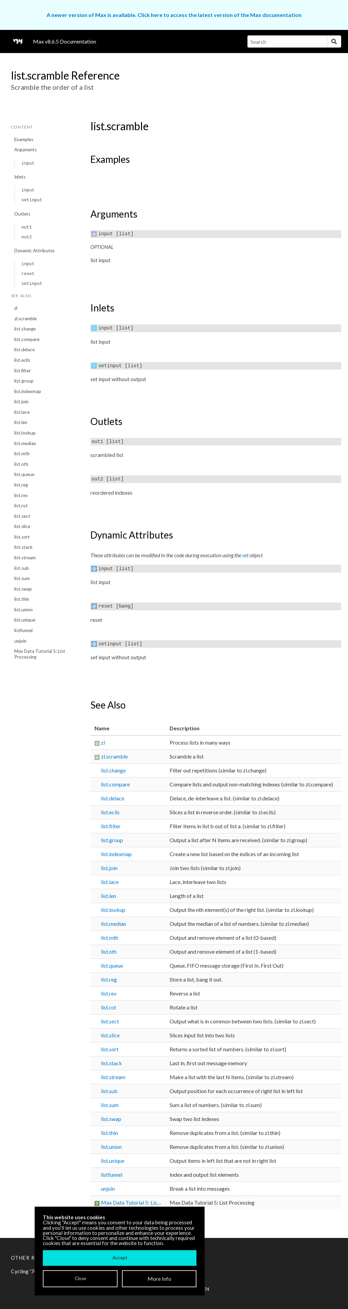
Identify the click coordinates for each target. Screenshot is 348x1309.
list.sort (22, 537)
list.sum (22, 578)
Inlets (19, 177)
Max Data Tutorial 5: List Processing (39, 654)
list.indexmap (27, 391)
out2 (26, 237)
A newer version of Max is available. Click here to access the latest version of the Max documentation (174, 15)
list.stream (25, 557)
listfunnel (23, 630)
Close (80, 1278)
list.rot (21, 505)
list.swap (23, 589)
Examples (23, 139)
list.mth (22, 453)
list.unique (24, 620)
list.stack (23, 547)
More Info (159, 1278)
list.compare (26, 339)
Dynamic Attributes (34, 250)
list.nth (21, 464)
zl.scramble (25, 318)
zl (15, 308)
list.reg (21, 485)
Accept (119, 1257)
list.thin (21, 599)
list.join (21, 401)
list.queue (24, 474)
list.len (20, 422)
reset (27, 273)
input (27, 163)
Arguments (25, 149)
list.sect (22, 516)
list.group (24, 381)
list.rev (21, 495)
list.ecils (22, 360)
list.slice (22, 526)
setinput (31, 200)
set (245, 555)
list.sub (21, 568)
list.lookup (25, 433)
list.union (23, 609)
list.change (25, 329)
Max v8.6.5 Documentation (64, 41)
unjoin (20, 641)
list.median (25, 443)
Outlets (22, 214)
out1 (26, 227)
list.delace (24, 349)
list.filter (22, 370)
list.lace (22, 412)
